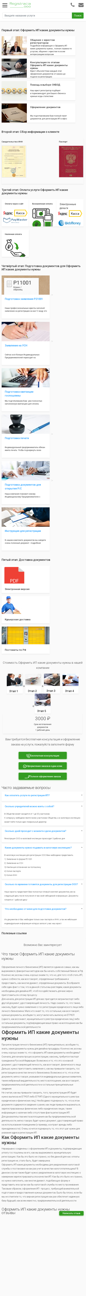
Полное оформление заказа (43, 776)
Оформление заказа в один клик (42, 766)
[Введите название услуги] (37, 15)
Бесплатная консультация (42, 756)
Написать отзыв (71, 1213)
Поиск (78, 15)
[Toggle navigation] (4, 5)
